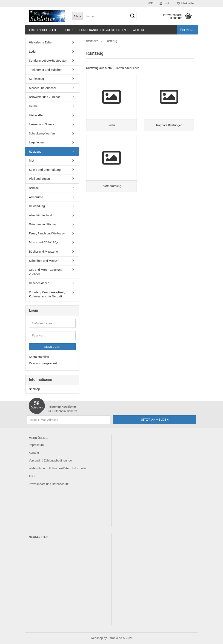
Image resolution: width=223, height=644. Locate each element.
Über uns (187, 30)
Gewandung (37, 206)
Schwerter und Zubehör (44, 97)
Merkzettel (185, 3)
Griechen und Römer (42, 224)
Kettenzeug (36, 78)
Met (31, 160)
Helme (33, 106)
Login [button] (165, 3)
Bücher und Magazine (43, 251)
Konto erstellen (39, 357)
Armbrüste (36, 197)
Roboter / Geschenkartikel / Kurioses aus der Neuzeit (47, 294)
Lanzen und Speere (41, 124)
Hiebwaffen (36, 115)
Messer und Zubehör (42, 88)
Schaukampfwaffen (42, 133)
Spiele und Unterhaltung (45, 169)
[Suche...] (77, 16)
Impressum (36, 445)
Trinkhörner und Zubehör (45, 69)
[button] (150, 3)
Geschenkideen (39, 283)
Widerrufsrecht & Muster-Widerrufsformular (57, 468)
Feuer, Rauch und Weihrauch (47, 233)
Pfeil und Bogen (39, 178)
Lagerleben (36, 142)
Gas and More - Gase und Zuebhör (45, 272)
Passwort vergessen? (43, 363)
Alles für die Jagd (40, 215)
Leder (68, 30)
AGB (31, 476)
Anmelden (52, 346)
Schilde (34, 188)
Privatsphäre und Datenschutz (49, 484)
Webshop (97, 638)
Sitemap (34, 389)
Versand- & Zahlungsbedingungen (51, 460)
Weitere (139, 30)
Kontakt (34, 452)
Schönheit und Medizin (44, 260)
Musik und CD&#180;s (43, 242)
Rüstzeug (35, 151)
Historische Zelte (43, 30)
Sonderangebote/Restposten (103, 30)
